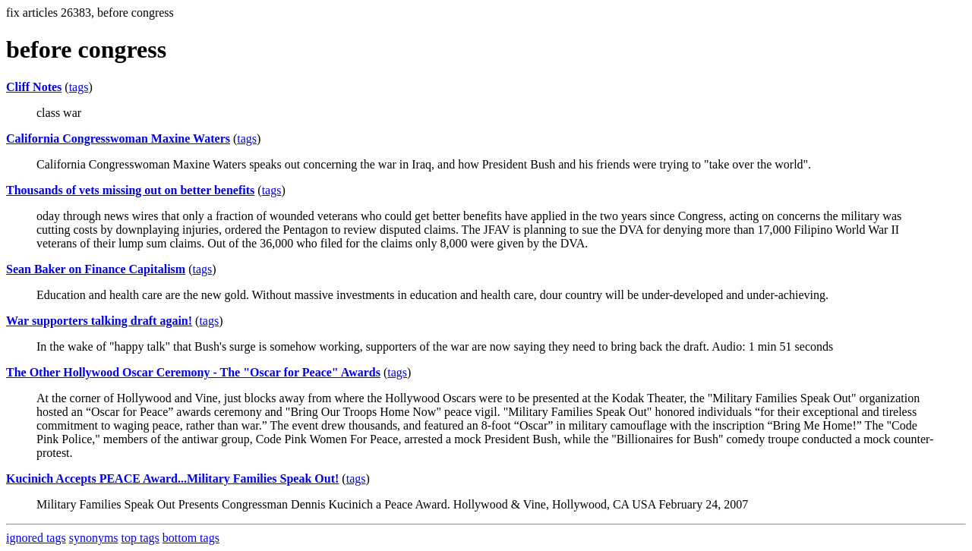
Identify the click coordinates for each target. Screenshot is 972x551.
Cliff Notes (34, 86)
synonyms (93, 537)
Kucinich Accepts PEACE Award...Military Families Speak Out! (172, 478)
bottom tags (191, 537)
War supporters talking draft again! (99, 320)
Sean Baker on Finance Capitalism (95, 269)
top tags (140, 537)
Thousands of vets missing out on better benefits (130, 190)
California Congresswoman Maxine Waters (118, 138)
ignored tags (36, 537)
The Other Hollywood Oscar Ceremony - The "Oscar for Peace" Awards (193, 372)
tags (79, 86)
